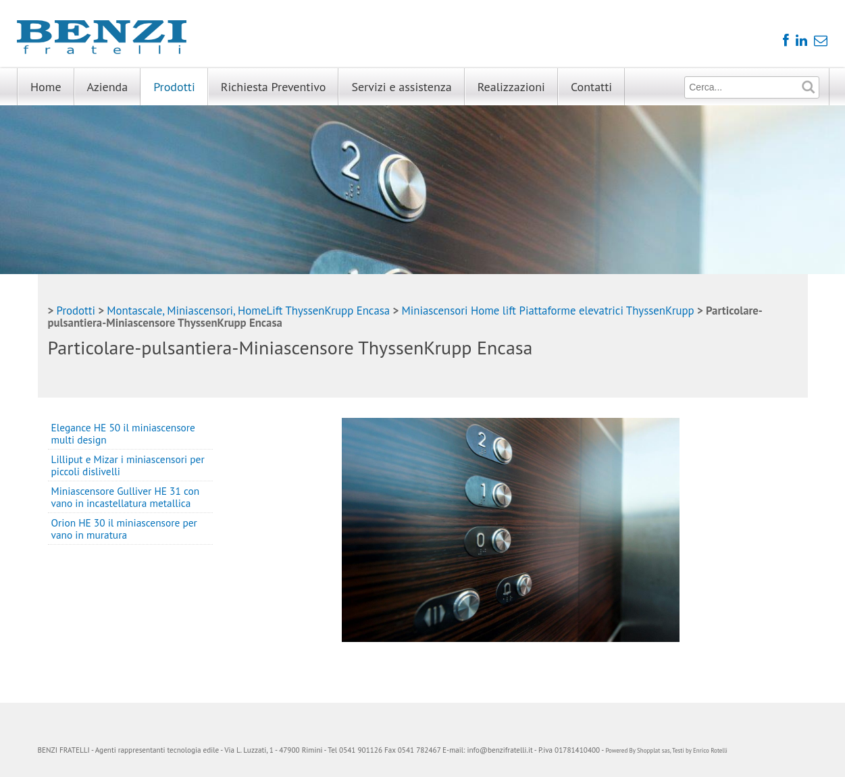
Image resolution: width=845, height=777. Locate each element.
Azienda (107, 87)
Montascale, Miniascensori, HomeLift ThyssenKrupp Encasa (248, 310)
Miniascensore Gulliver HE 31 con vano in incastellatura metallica (125, 497)
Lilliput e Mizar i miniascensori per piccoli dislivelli (128, 465)
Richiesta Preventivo (273, 87)
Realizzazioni (511, 87)
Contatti (591, 87)
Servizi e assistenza (401, 87)
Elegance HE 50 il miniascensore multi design (123, 433)
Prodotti (174, 87)
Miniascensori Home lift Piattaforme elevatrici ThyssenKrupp (548, 310)
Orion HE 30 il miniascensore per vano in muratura (124, 528)
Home (45, 87)
